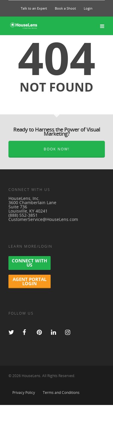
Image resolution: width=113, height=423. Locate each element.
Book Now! (57, 149)
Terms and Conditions (61, 392)
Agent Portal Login (29, 281)
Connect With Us (29, 263)
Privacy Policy (23, 392)
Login (88, 8)
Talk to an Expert (34, 8)
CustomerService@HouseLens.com (43, 219)
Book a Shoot (65, 8)
